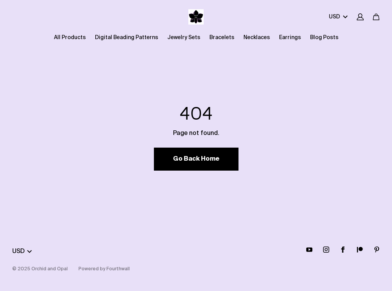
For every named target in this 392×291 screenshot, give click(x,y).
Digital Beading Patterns (126, 37)
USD (338, 17)
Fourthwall (118, 269)
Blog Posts (324, 37)
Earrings (290, 37)
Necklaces (256, 37)
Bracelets (221, 37)
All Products (70, 37)
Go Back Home (196, 159)
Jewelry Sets (183, 37)
